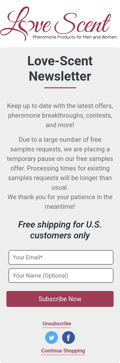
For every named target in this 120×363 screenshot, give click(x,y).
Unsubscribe (57, 324)
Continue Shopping (63, 351)
